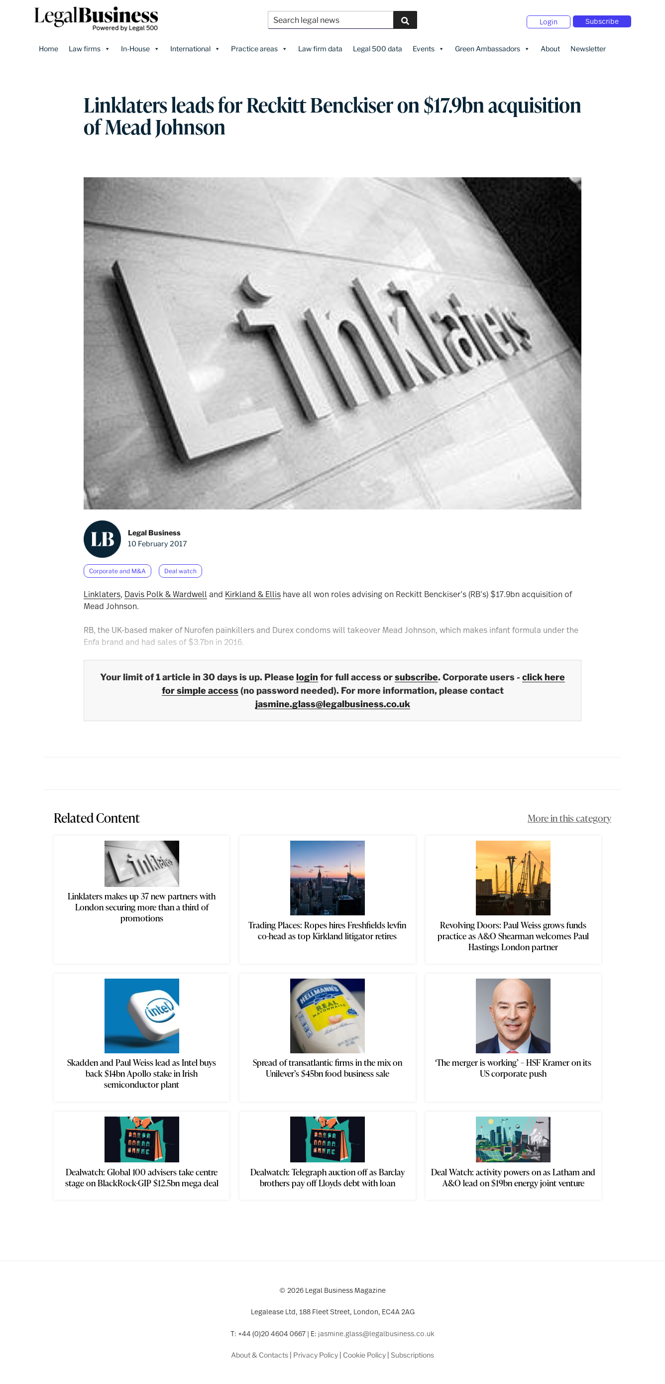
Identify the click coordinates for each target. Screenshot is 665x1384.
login (307, 673)
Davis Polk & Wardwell (165, 590)
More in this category (569, 814)
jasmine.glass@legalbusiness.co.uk (332, 700)
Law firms (90, 45)
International (195, 45)
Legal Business (154, 529)
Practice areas (259, 45)
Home (48, 45)
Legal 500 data (377, 45)
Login (548, 20)
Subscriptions (412, 1351)
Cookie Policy (364, 1351)
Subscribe (602, 19)
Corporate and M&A (117, 567)
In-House (140, 45)
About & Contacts (259, 1351)
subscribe (416, 673)
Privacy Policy (315, 1351)
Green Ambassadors (492, 45)
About (550, 45)
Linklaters (102, 590)
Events (428, 45)
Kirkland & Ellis (253, 590)
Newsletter (588, 45)
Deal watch (180, 567)
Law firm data (320, 45)
